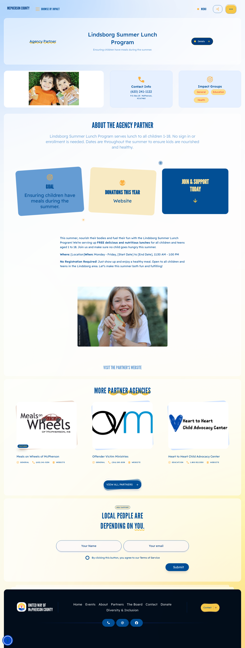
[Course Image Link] (47, 425)
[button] (7, 640)
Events (90, 609)
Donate (166, 609)
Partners (117, 609)
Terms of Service (150, 557)
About (103, 609)
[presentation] (80, 568)
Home (77, 609)
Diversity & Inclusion (122, 615)
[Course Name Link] (44, 456)
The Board (134, 609)
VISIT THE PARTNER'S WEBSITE (122, 367)
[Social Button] (136, 628)
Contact (152, 609)
